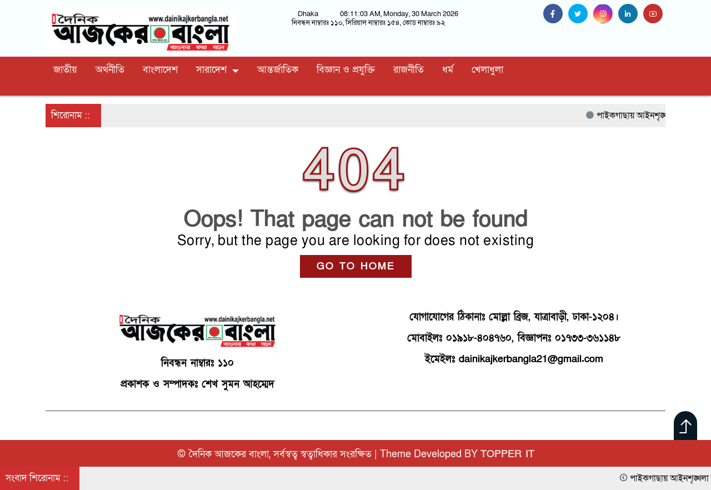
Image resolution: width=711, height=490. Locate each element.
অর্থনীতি (110, 69)
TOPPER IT (507, 454)
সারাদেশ (211, 69)
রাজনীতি (408, 69)
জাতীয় (65, 69)
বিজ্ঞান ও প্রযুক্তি (346, 69)
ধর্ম (447, 69)
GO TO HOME (356, 266)
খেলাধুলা (487, 69)
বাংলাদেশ (160, 69)
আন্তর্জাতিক (277, 69)
